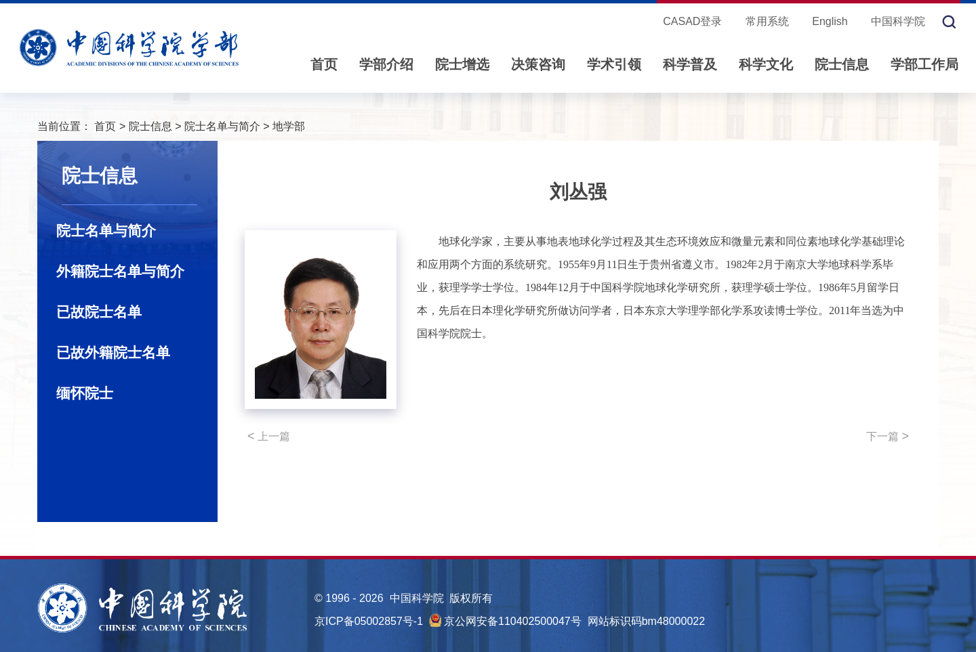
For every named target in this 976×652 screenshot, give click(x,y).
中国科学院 (898, 21)
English (829, 21)
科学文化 (766, 64)
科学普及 (690, 64)
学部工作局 (924, 64)
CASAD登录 (692, 21)
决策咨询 (538, 64)
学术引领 (614, 64)
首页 (324, 64)
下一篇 (887, 436)
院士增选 (462, 64)
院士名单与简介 (222, 126)
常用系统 (767, 21)
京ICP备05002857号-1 (368, 621)
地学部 (288, 126)
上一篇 (268, 436)
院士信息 (842, 64)
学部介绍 (386, 64)
